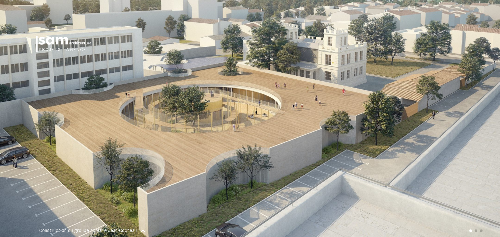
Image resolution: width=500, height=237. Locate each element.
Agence (76, 49)
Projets (50, 49)
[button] (375, 118)
